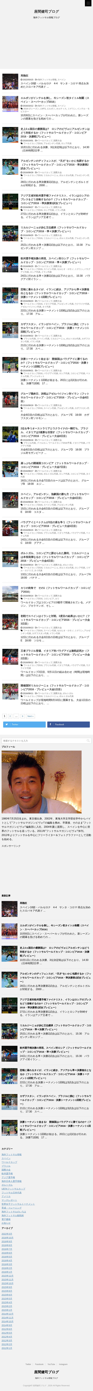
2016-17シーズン (31, 108)
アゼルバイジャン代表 (31, 307)
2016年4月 (7, 1260)
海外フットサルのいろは (14, 1211)
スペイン (62, 79)
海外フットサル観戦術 (13, 1215)
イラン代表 (60, 210)
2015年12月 (7, 1276)
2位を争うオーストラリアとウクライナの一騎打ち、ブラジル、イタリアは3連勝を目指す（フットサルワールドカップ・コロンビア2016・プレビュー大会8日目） (56, 432)
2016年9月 (7, 1241)
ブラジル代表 (29, 338)
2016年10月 (7, 1237)
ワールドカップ (45, 140)
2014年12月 (7, 1314)
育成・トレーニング (12, 1208)
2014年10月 (7, 1321)
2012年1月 (7, 1348)
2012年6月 (7, 1329)
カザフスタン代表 (40, 633)
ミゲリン (72, 108)
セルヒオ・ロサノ (65, 269)
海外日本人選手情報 (12, 1181)
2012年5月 (7, 1333)
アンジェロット (37, 376)
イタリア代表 (50, 304)
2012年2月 (7, 1344)
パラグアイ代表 (51, 373)
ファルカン (42, 443)
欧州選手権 (7, 1173)
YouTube (51, 1364)
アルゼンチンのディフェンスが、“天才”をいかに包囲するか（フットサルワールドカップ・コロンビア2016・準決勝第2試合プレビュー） (55, 165)
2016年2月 (7, 1268)
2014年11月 (7, 1317)
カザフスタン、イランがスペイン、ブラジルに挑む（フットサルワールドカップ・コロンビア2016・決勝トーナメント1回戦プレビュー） (55, 328)
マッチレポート (9, 1200)
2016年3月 (7, 1264)
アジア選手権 (8, 1177)
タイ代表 (46, 307)
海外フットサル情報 (47, 79)
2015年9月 (7, 1287)
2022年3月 (7, 1234)
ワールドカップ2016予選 (60, 443)
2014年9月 (7, 1325)
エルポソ (51, 108)
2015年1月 (7, 1310)
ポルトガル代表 (66, 175)
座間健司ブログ (46, 12)
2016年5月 (7, 1256)
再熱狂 (24, 75)
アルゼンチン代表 (52, 143)
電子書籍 (6, 1219)
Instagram (63, 1364)
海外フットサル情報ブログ (46, 1378)
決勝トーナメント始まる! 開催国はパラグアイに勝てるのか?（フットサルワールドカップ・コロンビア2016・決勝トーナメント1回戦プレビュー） (55, 363)
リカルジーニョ (51, 175)
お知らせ (6, 1223)
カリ (57, 598)
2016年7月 (7, 1249)
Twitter (28, 1364)
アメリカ (6, 1196)
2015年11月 (7, 1279)
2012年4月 (7, 1336)
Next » (30, 716)
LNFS (43, 108)
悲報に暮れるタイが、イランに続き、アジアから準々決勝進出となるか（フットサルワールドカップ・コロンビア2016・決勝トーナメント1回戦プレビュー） (55, 293)
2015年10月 (7, 1283)
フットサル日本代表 (12, 1192)
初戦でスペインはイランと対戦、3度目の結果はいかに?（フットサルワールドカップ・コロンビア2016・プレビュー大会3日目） (55, 620)
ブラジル (6, 1166)
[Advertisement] (46, 45)
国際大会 (57, 140)
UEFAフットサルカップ (13, 1189)
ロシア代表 (66, 143)
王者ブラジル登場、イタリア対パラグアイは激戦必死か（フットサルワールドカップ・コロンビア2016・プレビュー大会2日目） (55, 654)
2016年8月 (7, 1245)
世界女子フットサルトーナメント (18, 1204)
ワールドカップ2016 (33, 143)
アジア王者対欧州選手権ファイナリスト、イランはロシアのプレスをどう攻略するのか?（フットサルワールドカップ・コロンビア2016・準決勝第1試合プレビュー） (55, 199)
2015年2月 (7, 1306)
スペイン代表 (50, 269)
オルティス (61, 108)
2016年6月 (7, 1253)
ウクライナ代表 (82, 304)
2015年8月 (7, 1291)
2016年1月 (7, 1272)
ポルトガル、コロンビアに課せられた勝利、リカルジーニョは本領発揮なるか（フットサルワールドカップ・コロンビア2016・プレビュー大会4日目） (55, 557)
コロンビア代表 (78, 373)
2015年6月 (7, 1295)
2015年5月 (7, 1298)
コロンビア (49, 598)
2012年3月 (7, 1340)
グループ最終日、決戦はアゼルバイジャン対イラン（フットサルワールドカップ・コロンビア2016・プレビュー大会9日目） (55, 397)
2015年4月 (7, 1302)
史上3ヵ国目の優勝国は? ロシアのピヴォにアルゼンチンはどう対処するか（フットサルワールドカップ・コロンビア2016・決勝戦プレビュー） (55, 133)
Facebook (39, 1364)
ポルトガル (68, 565)
